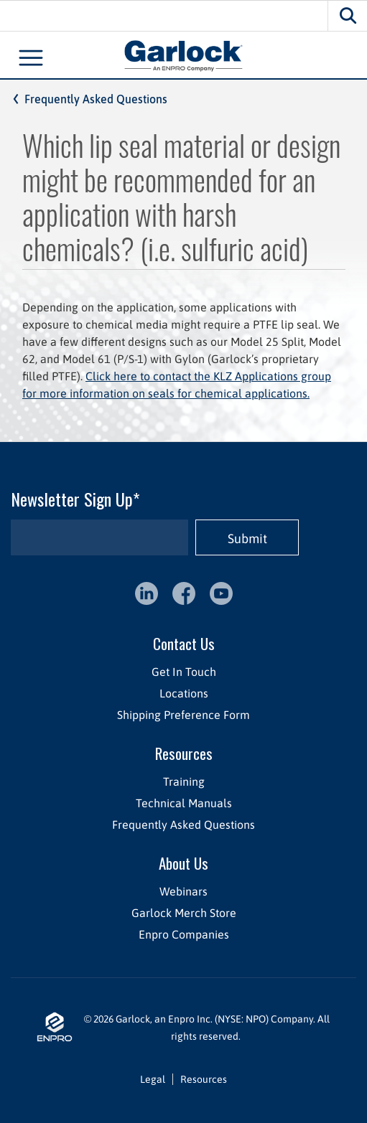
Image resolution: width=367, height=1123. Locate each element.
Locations (183, 693)
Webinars (183, 891)
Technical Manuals (184, 803)
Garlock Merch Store (183, 912)
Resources (184, 753)
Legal (152, 1079)
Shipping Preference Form (183, 714)
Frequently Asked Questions (95, 99)
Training (184, 781)
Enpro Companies (184, 934)
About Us (183, 863)
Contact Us (184, 643)
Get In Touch (184, 671)
